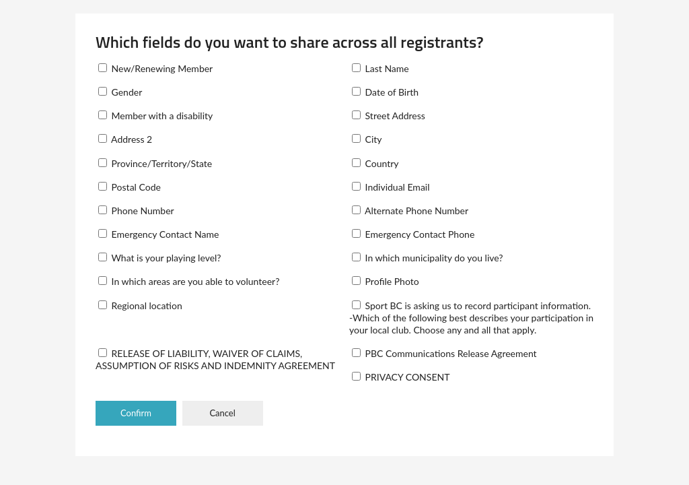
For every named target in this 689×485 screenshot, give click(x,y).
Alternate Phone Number (410, 210)
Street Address (388, 115)
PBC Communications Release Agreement (444, 353)
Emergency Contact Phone (413, 234)
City (367, 139)
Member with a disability (155, 115)
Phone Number (136, 210)
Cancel (222, 413)
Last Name (380, 68)
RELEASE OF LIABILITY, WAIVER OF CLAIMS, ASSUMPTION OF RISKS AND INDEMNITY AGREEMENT (215, 359)
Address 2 (125, 139)
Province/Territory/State (155, 163)
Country (375, 163)
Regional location (140, 305)
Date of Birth (385, 92)
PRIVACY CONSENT (400, 377)
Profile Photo (385, 281)
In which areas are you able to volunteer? (188, 281)
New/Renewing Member (155, 68)
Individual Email (391, 187)
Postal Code (129, 187)
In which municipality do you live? (427, 257)
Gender (120, 92)
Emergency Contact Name (158, 234)
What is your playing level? (159, 257)
